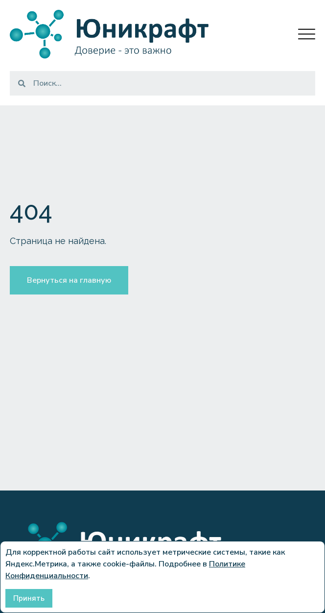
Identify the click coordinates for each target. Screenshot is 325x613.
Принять (29, 598)
